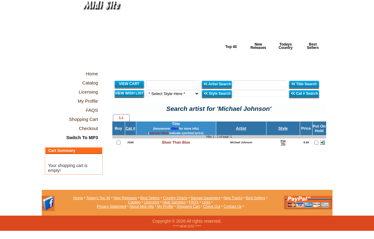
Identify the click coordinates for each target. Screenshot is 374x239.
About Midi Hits (141, 206)
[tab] (121, 117)
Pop (283, 140)
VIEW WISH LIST (129, 93)
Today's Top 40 (98, 198)
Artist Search (217, 84)
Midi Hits (98, 37)
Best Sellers (313, 46)
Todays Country (286, 46)
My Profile (165, 206)
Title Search (304, 84)
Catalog (134, 202)
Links (206, 202)
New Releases (258, 46)
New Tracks (233, 198)
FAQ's (194, 202)
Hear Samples (174, 202)
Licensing (151, 202)
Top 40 (231, 47)
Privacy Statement (111, 206)
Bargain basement (205, 198)
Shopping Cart (188, 206)
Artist (241, 128)
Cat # (130, 128)
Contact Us (232, 206)
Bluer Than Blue (176, 142)
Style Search (216, 93)
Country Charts (175, 198)
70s (283, 143)
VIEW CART (129, 84)
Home (78, 198)
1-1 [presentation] (121, 118)
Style (283, 128)
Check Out (211, 206)
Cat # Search (304, 93)
